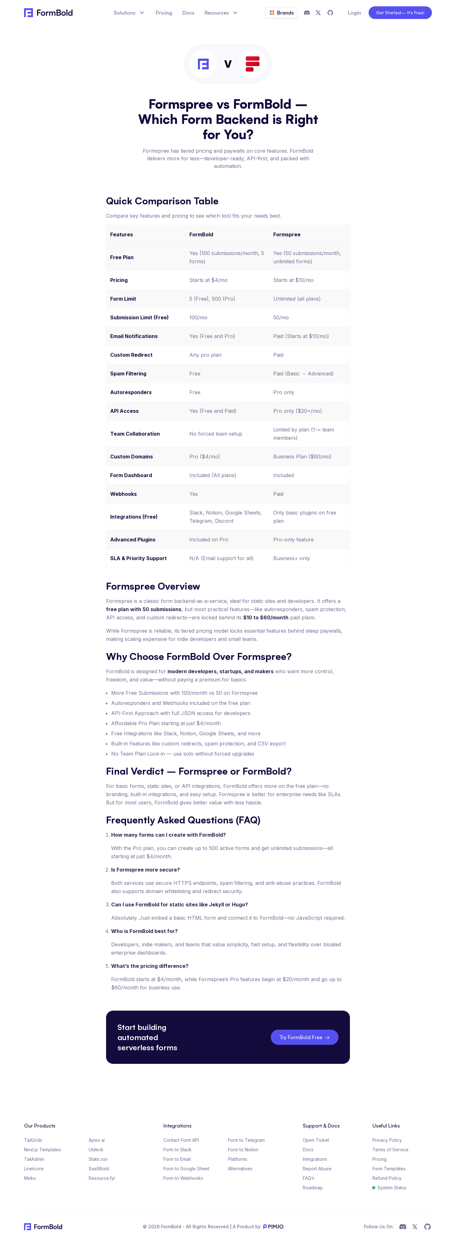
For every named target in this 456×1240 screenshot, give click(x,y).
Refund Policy (387, 1178)
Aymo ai (97, 1140)
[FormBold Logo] (43, 1226)
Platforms (237, 1159)
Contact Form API (181, 1140)
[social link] (403, 1226)
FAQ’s (308, 1178)
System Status (389, 1187)
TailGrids (33, 1140)
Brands (281, 13)
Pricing (379, 1159)
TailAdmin (34, 1159)
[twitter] (318, 13)
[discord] (307, 13)
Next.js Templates (42, 1149)
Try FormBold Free (305, 1037)
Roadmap (313, 1187)
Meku (30, 1178)
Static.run (98, 1159)
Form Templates (389, 1168)
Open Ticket (316, 1140)
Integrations (315, 1159)
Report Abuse (317, 1168)
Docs (308, 1149)
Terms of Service (390, 1149)
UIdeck (96, 1149)
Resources (222, 12)
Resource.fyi (102, 1178)
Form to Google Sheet (186, 1168)
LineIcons (34, 1168)
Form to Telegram (246, 1140)
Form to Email (177, 1159)
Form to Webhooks (183, 1178)
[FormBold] (52, 12)
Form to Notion (243, 1149)
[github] (330, 12)
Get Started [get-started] (400, 13)
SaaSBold (99, 1168)
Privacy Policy (387, 1140)
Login (354, 13)
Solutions (130, 12)
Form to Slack (177, 1149)
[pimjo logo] (272, 1226)
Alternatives (240, 1168)
